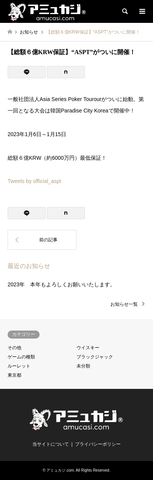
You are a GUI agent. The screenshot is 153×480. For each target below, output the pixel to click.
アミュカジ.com (60, 470)
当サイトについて (50, 444)
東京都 (14, 375)
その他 (14, 347)
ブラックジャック (94, 357)
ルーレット (19, 366)
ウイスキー (87, 347)
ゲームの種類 (21, 357)
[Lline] (27, 72)
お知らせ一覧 (124, 304)
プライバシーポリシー (98, 444)
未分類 (83, 366)
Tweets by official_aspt (34, 181)
